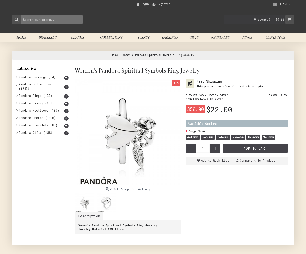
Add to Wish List (215, 160)
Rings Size (196, 131)
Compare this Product (257, 160)
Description (89, 216)
